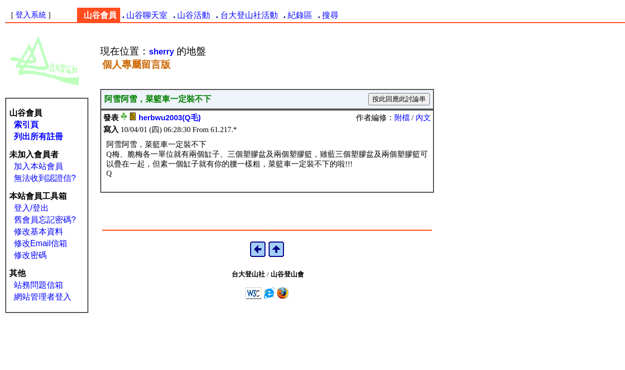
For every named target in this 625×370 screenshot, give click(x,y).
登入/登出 (31, 207)
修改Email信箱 (40, 243)
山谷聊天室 (146, 15)
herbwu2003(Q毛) (170, 118)
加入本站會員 (38, 166)
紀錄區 (300, 15)
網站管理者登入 (42, 296)
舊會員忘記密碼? (45, 219)
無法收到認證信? (45, 178)
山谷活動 (193, 15)
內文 (423, 118)
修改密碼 (30, 255)
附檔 (402, 118)
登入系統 (30, 15)
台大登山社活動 (249, 15)
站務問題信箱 (38, 285)
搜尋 (330, 15)
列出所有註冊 (38, 136)
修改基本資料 (38, 231)
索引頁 (26, 124)
